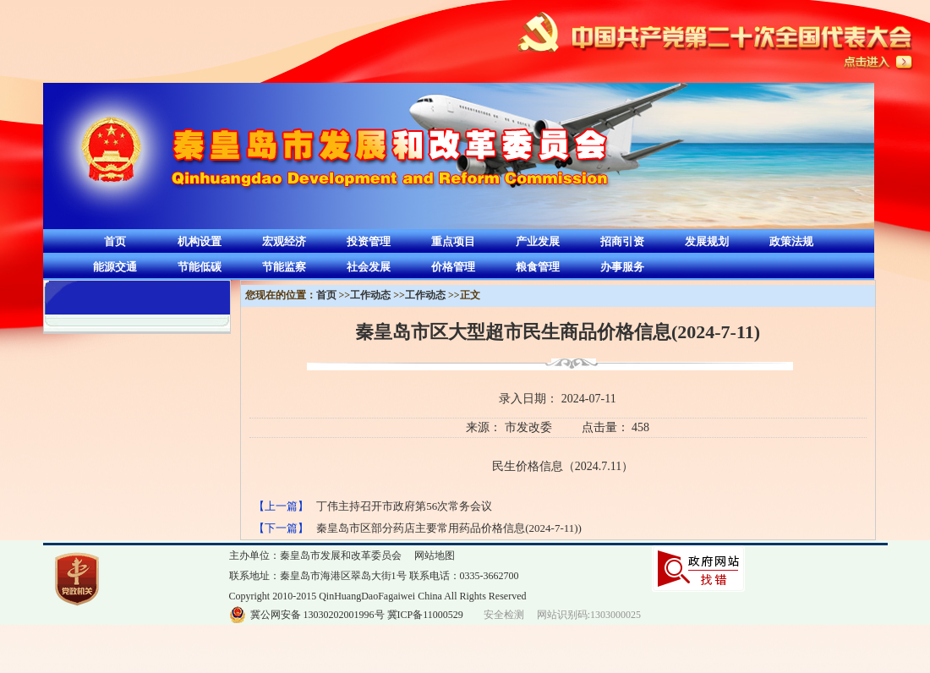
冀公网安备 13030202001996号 (317, 615)
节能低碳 (200, 266)
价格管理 (453, 266)
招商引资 (622, 241)
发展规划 (707, 241)
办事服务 (622, 266)
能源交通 (115, 266)
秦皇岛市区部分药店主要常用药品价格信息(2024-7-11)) (449, 528)
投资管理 (369, 241)
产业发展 (538, 241)
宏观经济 (284, 241)
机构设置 (200, 241)
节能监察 (284, 266)
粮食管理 (538, 266)
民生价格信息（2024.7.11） (562, 466)
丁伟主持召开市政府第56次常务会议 (404, 506)
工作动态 (370, 295)
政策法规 (791, 241)
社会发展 (369, 266)
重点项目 (453, 241)
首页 (115, 241)
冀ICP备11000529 (425, 615)
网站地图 (434, 555)
